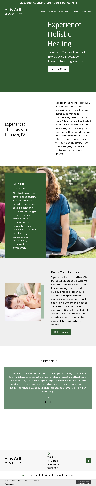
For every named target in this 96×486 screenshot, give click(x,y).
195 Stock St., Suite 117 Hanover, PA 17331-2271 (53, 463)
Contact (68, 475)
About (34, 475)
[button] (58, 69)
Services (46, 475)
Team (57, 475)
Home (24, 475)
